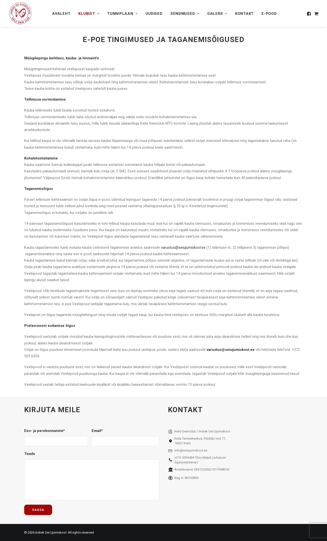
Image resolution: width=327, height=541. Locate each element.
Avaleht (61, 13)
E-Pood (269, 13)
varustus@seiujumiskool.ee (183, 247)
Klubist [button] (88, 13)
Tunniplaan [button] (122, 13)
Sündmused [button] (184, 13)
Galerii (217, 13)
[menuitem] (61, 13)
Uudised (153, 13)
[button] (309, 13)
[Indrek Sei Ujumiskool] (20, 13)
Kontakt (244, 13)
